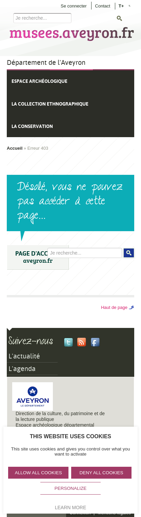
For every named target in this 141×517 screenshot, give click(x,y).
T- (129, 5)
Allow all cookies (38, 472)
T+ (121, 5)
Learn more (70, 507)
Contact (102, 5)
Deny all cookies (101, 472)
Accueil (14, 148)
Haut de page (114, 307)
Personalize (71, 488)
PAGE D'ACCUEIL (37, 257)
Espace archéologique (39, 81)
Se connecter (74, 5)
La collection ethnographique (50, 104)
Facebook (95, 342)
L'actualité (24, 356)
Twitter (68, 342)
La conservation (32, 126)
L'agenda (22, 369)
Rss (81, 342)
